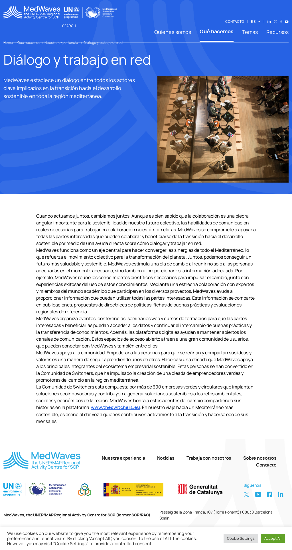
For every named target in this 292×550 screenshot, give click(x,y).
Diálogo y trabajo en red (103, 42)
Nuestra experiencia (123, 458)
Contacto (266, 465)
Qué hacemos (217, 31)
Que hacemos (28, 42)
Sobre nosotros (260, 458)
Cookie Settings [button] (241, 538)
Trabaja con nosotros (208, 458)
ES (253, 21)
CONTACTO (234, 21)
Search (72, 26)
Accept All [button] (272, 538)
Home (8, 42)
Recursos (277, 31)
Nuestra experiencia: (61, 42)
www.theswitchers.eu (115, 407)
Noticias (166, 458)
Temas (250, 31)
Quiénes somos (172, 31)
